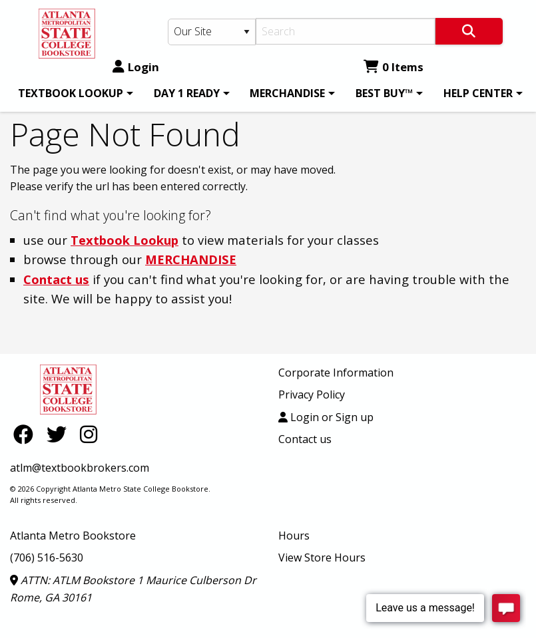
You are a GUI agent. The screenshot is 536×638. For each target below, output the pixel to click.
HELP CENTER (478, 93)
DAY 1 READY (187, 93)
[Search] (345, 31)
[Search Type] (212, 32)
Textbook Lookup (124, 240)
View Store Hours (322, 557)
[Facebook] (26, 434)
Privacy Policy (311, 394)
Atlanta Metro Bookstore (73, 535)
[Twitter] (60, 434)
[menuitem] (73, 93)
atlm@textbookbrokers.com (79, 467)
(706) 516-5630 (46, 557)
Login (136, 67)
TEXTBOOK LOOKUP (70, 93)
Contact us (56, 279)
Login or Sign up (326, 417)
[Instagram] (88, 434)
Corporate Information (336, 372)
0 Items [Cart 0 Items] (393, 67)
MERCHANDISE (287, 93)
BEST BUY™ (384, 93)
